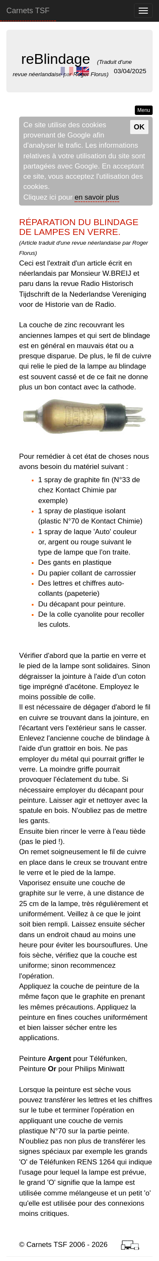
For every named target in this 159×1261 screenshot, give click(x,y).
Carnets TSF (28, 10)
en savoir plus (97, 197)
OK (139, 127)
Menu (143, 110)
